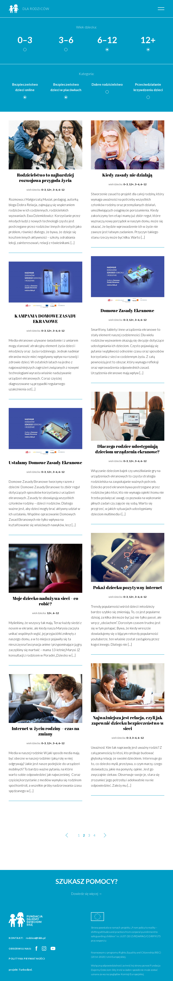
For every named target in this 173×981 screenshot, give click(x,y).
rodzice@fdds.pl (35, 938)
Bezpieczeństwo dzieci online (25, 87)
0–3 (25, 40)
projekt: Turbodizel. (20, 969)
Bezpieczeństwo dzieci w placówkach (65, 87)
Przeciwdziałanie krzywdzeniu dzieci (148, 87)
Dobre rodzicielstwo (107, 84)
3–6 (66, 40)
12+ (148, 40)
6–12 (107, 40)
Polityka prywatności (27, 958)
